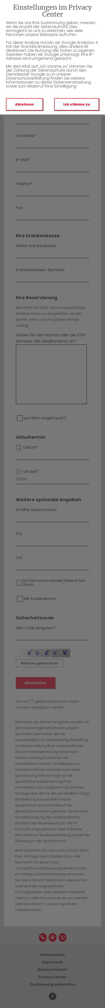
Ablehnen (24, 104)
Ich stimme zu (76, 104)
